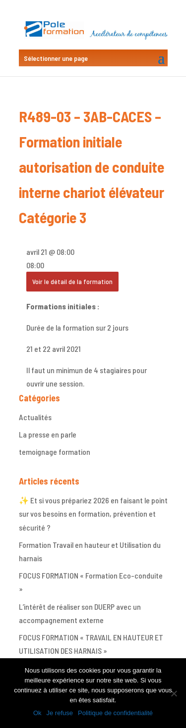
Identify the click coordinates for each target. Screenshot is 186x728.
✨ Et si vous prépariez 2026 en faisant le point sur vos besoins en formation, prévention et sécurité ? (93, 513)
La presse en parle (47, 434)
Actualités (35, 417)
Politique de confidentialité (115, 713)
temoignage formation (54, 451)
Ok (37, 713)
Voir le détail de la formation (72, 281)
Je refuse (60, 713)
